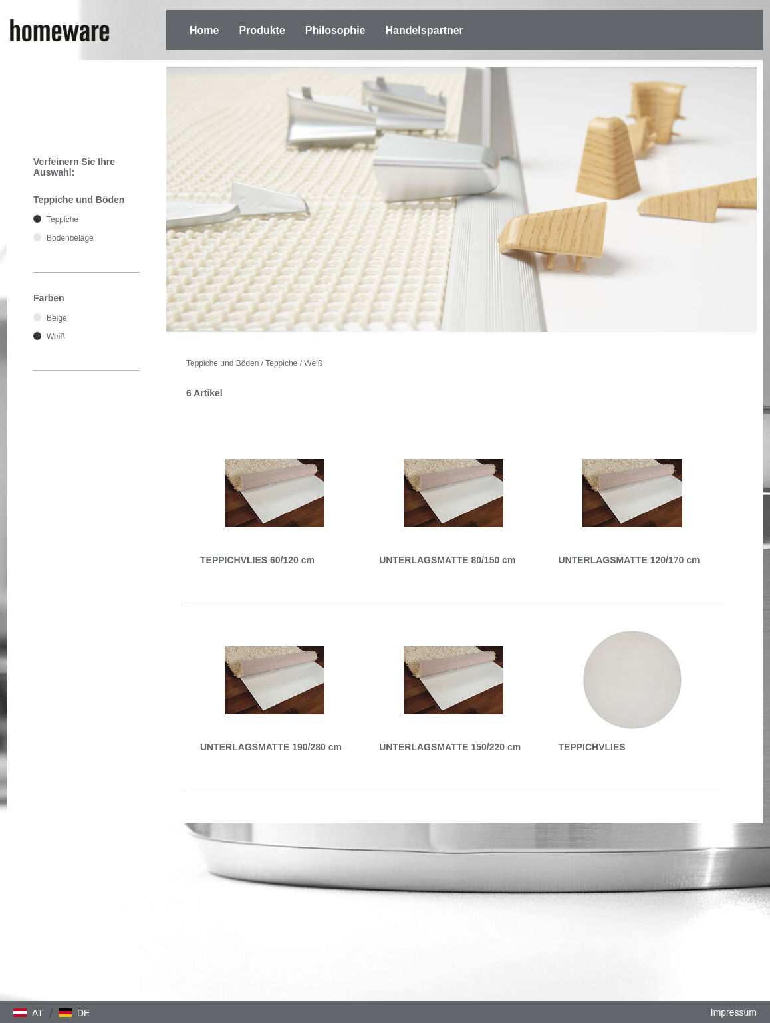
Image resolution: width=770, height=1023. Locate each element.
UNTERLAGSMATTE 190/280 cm (271, 747)
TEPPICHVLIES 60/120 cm (257, 560)
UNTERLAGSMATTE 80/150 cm (447, 560)
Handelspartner (424, 30)
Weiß (313, 363)
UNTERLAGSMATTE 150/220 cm (450, 747)
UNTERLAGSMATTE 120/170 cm (629, 560)
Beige (57, 318)
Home (204, 30)
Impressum (734, 1012)
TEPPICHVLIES (591, 747)
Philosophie (335, 30)
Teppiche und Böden (222, 363)
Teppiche (281, 363)
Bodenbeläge (70, 238)
